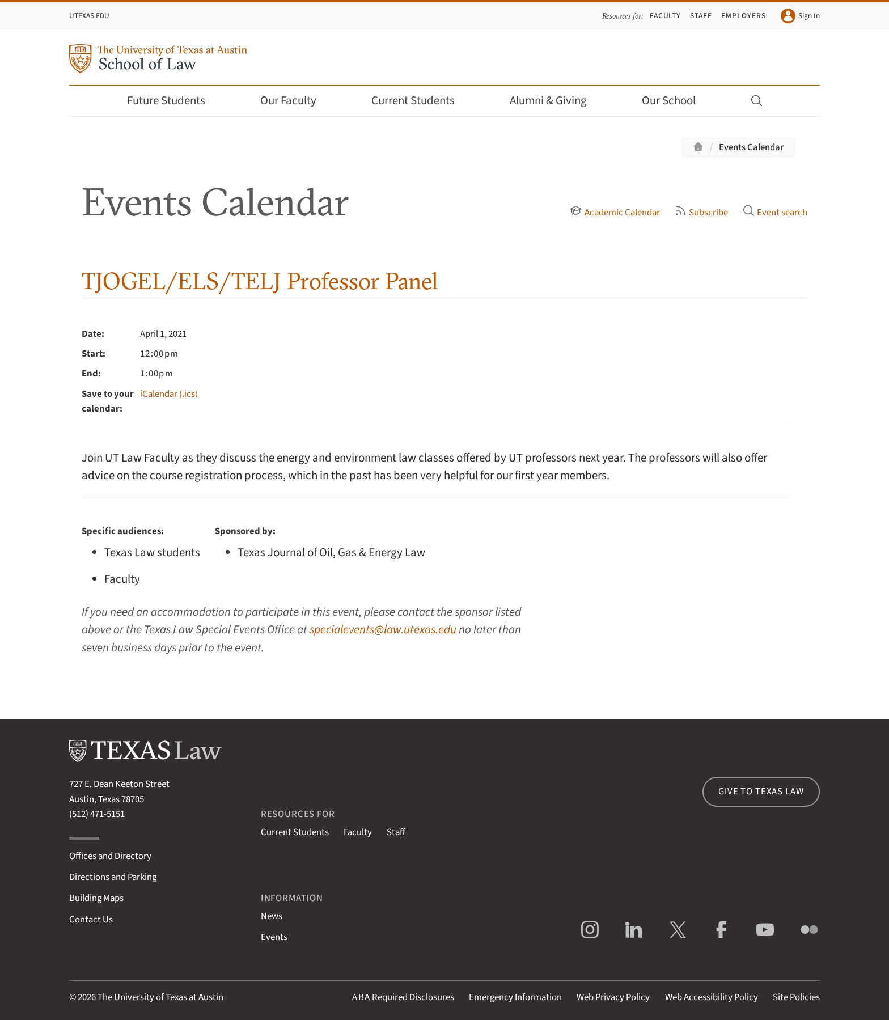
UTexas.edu (89, 15)
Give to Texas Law (760, 791)
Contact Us (91, 919)
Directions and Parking (112, 877)
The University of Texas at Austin (160, 997)
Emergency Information (515, 997)
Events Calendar (751, 147)
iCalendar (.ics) (169, 394)
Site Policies (796, 997)
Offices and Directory (110, 856)
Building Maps (96, 898)
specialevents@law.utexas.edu (383, 629)
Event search (775, 212)
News (271, 916)
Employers (743, 15)
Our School (676, 100)
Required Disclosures (403, 997)
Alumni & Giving (556, 100)
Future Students (174, 100)
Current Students (420, 100)
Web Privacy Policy (613, 997)
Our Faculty (296, 100)
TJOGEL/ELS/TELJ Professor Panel (260, 280)
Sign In (800, 16)
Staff (701, 15)
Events (274, 937)
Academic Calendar (614, 212)
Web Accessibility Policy (711, 997)
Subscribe (701, 212)
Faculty (665, 15)
